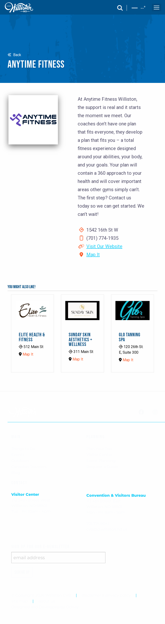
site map (19, 601)
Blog (15, 472)
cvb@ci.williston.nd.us (106, 529)
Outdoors (20, 460)
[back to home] (19, 7)
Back (14, 55)
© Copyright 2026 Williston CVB (41, 595)
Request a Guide (102, 467)
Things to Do (23, 448)
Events (17, 454)
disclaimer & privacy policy (106, 595)
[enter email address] (58, 557)
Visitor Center (99, 454)
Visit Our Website (104, 246)
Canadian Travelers (29, 467)
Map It (93, 254)
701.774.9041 (97, 523)
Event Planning (101, 460)
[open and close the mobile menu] (156, 7)
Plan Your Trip (99, 448)
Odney (72, 607)
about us (46, 601)
